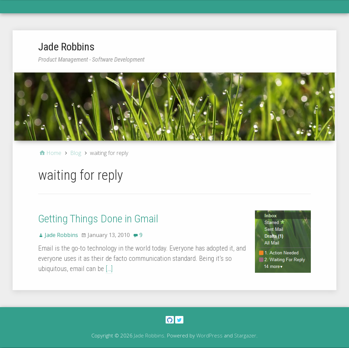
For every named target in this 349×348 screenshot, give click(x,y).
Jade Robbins (66, 46)
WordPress (209, 335)
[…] (109, 269)
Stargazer (245, 335)
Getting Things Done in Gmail (98, 218)
